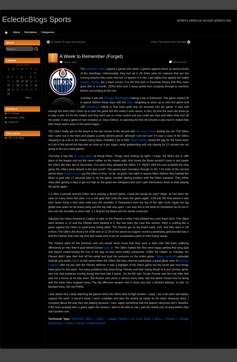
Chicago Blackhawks (116, 98)
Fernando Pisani (146, 131)
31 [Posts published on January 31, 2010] (8, 93)
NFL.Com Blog (16, 138)
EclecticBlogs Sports (36, 19)
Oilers (74, 62)
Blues (158, 318)
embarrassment (96, 323)
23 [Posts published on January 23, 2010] (36, 85)
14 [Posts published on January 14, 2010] (26, 81)
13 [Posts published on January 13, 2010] (22, 81)
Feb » (28, 97)
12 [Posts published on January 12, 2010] (17, 81)
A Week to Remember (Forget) (91, 56)
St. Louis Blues (83, 156)
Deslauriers (93, 106)
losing (80, 323)
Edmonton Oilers (96, 68)
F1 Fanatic (14, 113)
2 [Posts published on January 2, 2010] (35, 73)
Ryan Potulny (139, 140)
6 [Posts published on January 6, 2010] (21, 77)
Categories (47, 32)
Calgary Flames (90, 82)
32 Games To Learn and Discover (68, 42)
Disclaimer (30, 32)
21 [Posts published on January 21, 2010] (26, 85)
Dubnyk (108, 247)
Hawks (70, 323)
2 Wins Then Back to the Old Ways (168, 42)
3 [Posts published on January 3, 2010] (8, 77)
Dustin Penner (72, 173)
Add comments (180, 62)
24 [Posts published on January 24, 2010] (8, 89)
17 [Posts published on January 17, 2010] (8, 85)
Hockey (66, 62)
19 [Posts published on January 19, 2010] (17, 85)
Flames (170, 318)
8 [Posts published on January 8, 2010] (30, 77)
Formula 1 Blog (16, 117)
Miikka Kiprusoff (166, 256)
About (16, 32)
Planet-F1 (14, 122)
